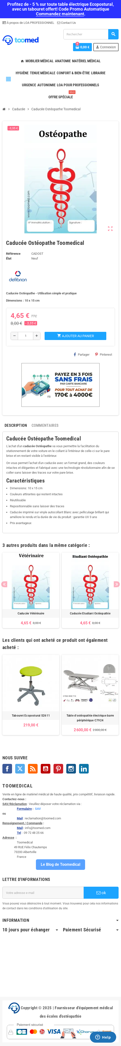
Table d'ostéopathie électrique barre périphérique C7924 (90, 718)
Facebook (7, 769)
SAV (38, 809)
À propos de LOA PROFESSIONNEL (30, 23)
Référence (13, 253)
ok (101, 892)
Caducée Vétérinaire (31, 613)
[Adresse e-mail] (43, 893)
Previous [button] (4, 584)
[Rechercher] (90, 34)
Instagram (71, 769)
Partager (81, 354)
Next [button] (117, 584)
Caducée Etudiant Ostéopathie (90, 613)
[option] (30, 590)
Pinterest (103, 354)
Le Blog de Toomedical (60, 864)
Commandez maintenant (60, 13)
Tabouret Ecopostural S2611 (31, 715)
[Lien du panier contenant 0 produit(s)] (82, 47)
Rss (33, 769)
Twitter (20, 769)
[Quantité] (25, 336)
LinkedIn (84, 769)
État (8, 258)
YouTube (45, 769)
